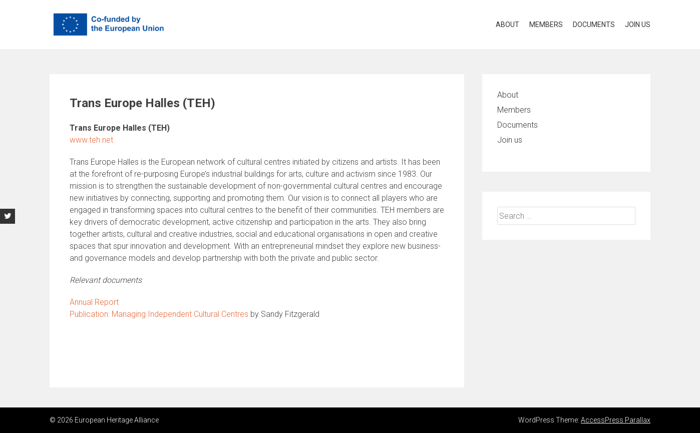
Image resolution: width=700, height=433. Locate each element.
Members (546, 25)
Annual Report (94, 302)
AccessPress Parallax (615, 420)
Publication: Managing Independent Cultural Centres (159, 314)
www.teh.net (91, 140)
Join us (637, 25)
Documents (594, 25)
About (507, 25)
